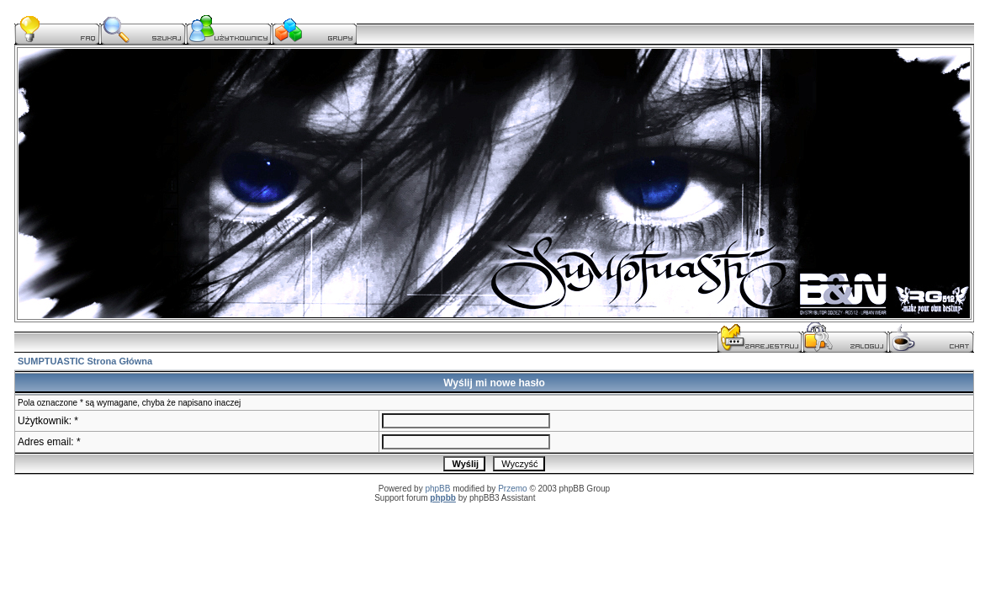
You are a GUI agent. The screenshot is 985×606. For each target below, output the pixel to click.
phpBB (437, 488)
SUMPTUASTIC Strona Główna (85, 361)
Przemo (512, 488)
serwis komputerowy (576, 497)
